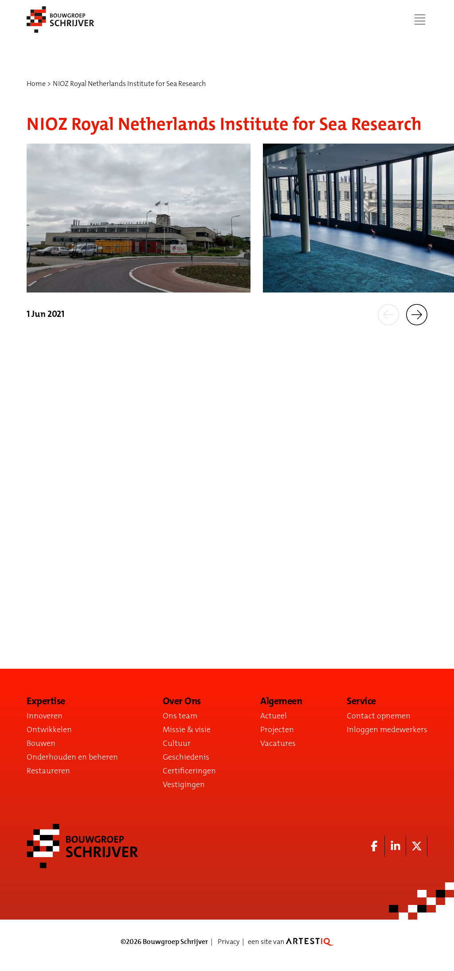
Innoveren (45, 715)
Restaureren (48, 770)
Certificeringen (189, 770)
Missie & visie (187, 729)
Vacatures (278, 743)
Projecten (277, 729)
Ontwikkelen (49, 729)
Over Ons (182, 701)
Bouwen (41, 743)
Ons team (180, 715)
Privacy (228, 941)
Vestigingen (184, 784)
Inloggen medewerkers (387, 729)
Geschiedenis (186, 757)
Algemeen (281, 701)
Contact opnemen (379, 715)
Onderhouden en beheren (72, 757)
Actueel (273, 715)
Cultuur (177, 743)
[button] (388, 313)
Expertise (46, 701)
